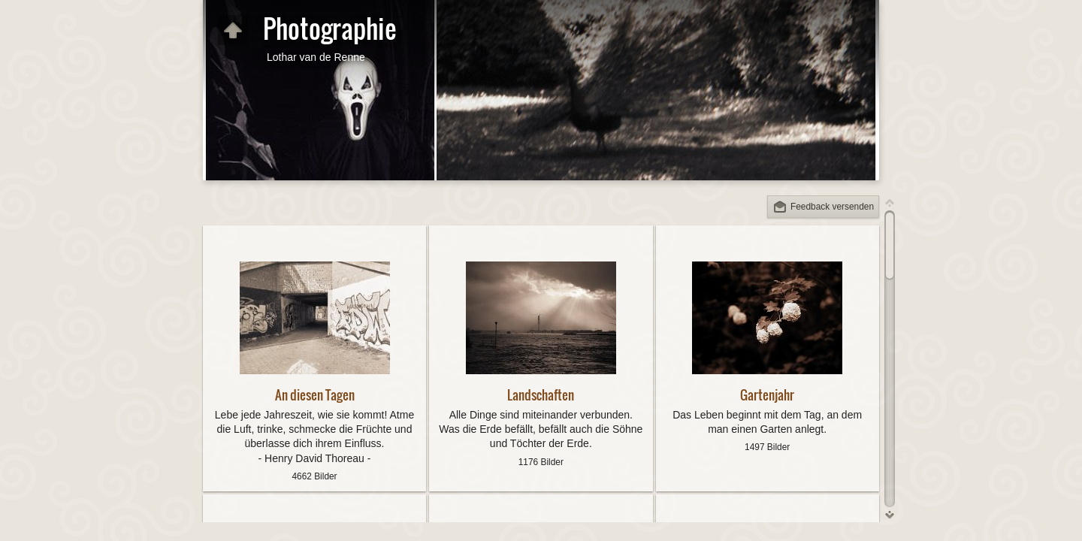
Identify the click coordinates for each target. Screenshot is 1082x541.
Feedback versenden (832, 206)
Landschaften (540, 394)
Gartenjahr (767, 394)
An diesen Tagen (315, 394)
